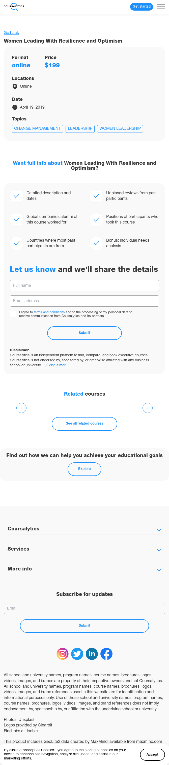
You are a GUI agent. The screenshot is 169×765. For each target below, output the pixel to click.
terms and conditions (49, 312)
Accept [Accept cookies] (152, 754)
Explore (84, 469)
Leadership (80, 129)
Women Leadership (120, 129)
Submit (84, 333)
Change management (37, 129)
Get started (142, 6)
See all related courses (84, 423)
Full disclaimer (54, 365)
